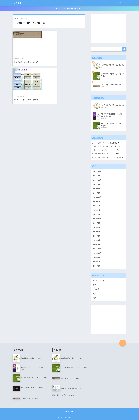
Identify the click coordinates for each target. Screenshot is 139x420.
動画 (94, 285)
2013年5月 (97, 188)
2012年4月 (97, 214)
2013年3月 (97, 193)
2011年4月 (97, 227)
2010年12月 (97, 244)
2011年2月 (97, 236)
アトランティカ (98, 281)
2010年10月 (97, 253)
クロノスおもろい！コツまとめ (101, 143)
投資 (94, 294)
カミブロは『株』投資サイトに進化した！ (69, 8)
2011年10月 (97, 219)
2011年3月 (97, 231)
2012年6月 (97, 210)
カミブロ (18, 3)
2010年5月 (97, 266)
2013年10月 (97, 180)
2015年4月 (97, 175)
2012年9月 (97, 201)
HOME (69, 412)
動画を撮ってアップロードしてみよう (103, 157)
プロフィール (121, 3)
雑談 (94, 298)
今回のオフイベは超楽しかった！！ (103, 150)
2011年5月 (97, 223)
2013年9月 (97, 184)
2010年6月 (97, 262)
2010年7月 (97, 257)
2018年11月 (97, 171)
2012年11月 (97, 197)
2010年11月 (97, 249)
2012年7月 (97, 206)
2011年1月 (97, 240)
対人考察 (96, 289)
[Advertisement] (108, 27)
